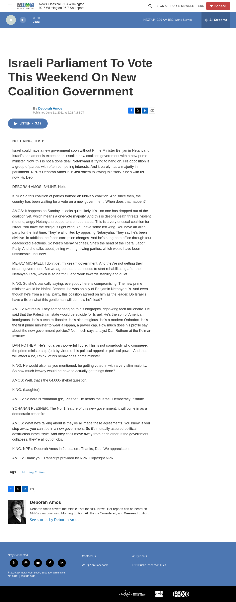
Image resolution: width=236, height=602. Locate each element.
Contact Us (89, 556)
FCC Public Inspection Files (149, 565)
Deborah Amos (50, 108)
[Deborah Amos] (17, 512)
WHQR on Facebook (95, 565)
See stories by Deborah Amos (54, 519)
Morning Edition (33, 472)
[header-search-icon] (150, 6)
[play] (11, 20)
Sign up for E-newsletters (180, 5)
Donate (220, 6)
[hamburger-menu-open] (10, 6)
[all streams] (215, 20)
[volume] (23, 20)
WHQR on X (139, 556)
